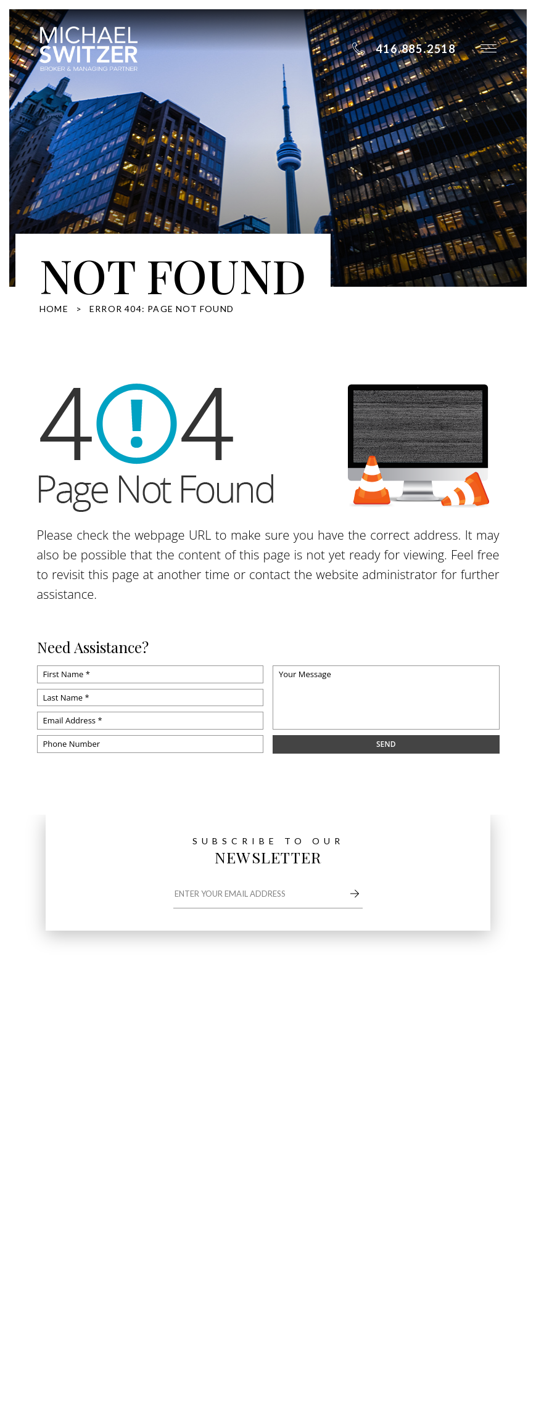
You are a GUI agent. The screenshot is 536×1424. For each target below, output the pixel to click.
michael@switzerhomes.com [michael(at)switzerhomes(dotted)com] (116, 1135)
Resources (453, 1116)
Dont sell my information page (97, 1275)
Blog (340, 1144)
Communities (360, 1116)
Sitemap (204, 1260)
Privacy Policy (176, 1275)
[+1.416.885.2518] (404, 49)
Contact (448, 1144)
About (345, 1088)
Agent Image (343, 1260)
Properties (454, 1088)
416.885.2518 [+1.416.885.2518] (89, 1115)
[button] (488, 48)
